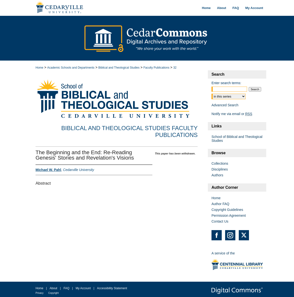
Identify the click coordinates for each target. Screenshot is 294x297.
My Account (83, 288)
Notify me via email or (231, 114)
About (53, 288)
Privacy (40, 293)
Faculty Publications (156, 67)
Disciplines (219, 169)
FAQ (66, 288)
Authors (217, 175)
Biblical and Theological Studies (118, 67)
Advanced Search (225, 105)
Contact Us (219, 221)
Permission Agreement (228, 215)
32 (174, 67)
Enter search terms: (226, 83)
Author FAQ (220, 204)
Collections (219, 163)
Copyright (53, 293)
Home (39, 67)
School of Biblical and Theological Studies (236, 139)
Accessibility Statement (112, 288)
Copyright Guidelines (227, 210)
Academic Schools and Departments (70, 67)
